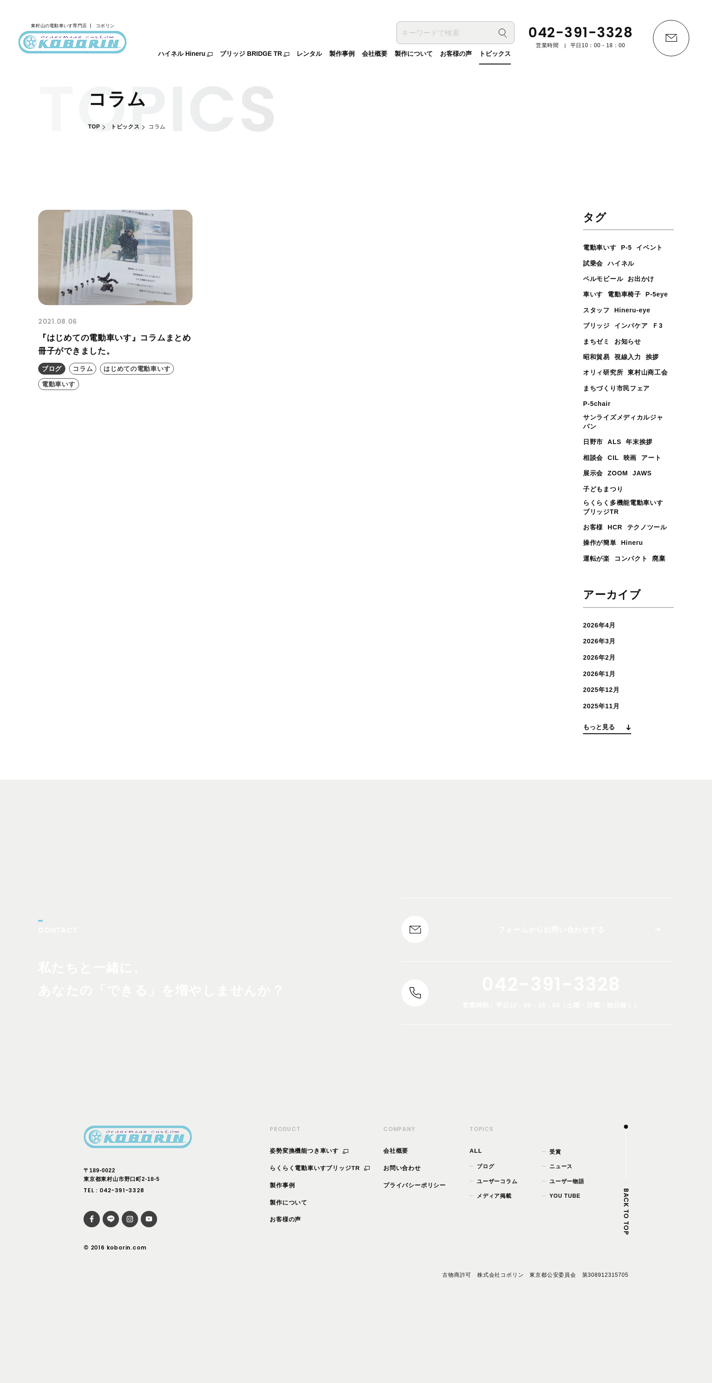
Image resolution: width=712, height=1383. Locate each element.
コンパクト (637, 609)
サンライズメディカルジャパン (625, 454)
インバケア (637, 341)
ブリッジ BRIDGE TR (254, 55)
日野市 (594, 475)
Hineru (638, 594)
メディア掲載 (494, 1268)
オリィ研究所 (606, 388)
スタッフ (598, 325)
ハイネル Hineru (185, 55)
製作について (288, 1274)
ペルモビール (641, 278)
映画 (635, 490)
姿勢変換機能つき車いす (309, 1223)
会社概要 (395, 1223)
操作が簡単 (602, 594)
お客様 (594, 562)
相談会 (594, 490)
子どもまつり (633, 522)
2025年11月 (604, 772)
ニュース (561, 1239)
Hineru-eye (638, 325)
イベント (598, 263)
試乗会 (629, 263)
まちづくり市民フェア (621, 419)
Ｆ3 (589, 357)
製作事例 (282, 1258)
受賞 (555, 1224)
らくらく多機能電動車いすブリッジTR (625, 542)
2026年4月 (601, 692)
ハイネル (598, 278)
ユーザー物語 (566, 1253)
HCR (618, 562)
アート (594, 506)
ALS (618, 475)
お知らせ (650, 357)
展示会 (621, 506)
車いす (629, 294)
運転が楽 (598, 609)
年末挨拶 (646, 475)
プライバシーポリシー (414, 1258)
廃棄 (590, 625)
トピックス (125, 126)
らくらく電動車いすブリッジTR (320, 1240)
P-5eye (638, 310)
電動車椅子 (602, 310)
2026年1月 (601, 740)
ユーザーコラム (497, 1253)
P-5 (632, 247)
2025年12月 (604, 756)
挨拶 (660, 372)
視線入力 (633, 372)
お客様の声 (285, 1292)
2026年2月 (601, 724)
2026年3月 (601, 708)
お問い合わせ (402, 1240)
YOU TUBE (564, 1268)
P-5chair (599, 435)
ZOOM (649, 506)
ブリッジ (598, 341)
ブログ (485, 1239)
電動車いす (602, 247)
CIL (616, 490)
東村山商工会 (606, 403)
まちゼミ (615, 357)
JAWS (594, 522)
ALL (476, 1223)
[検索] (502, 34)
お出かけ (598, 294)
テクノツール (606, 578)
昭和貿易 (598, 372)
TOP (94, 126)
